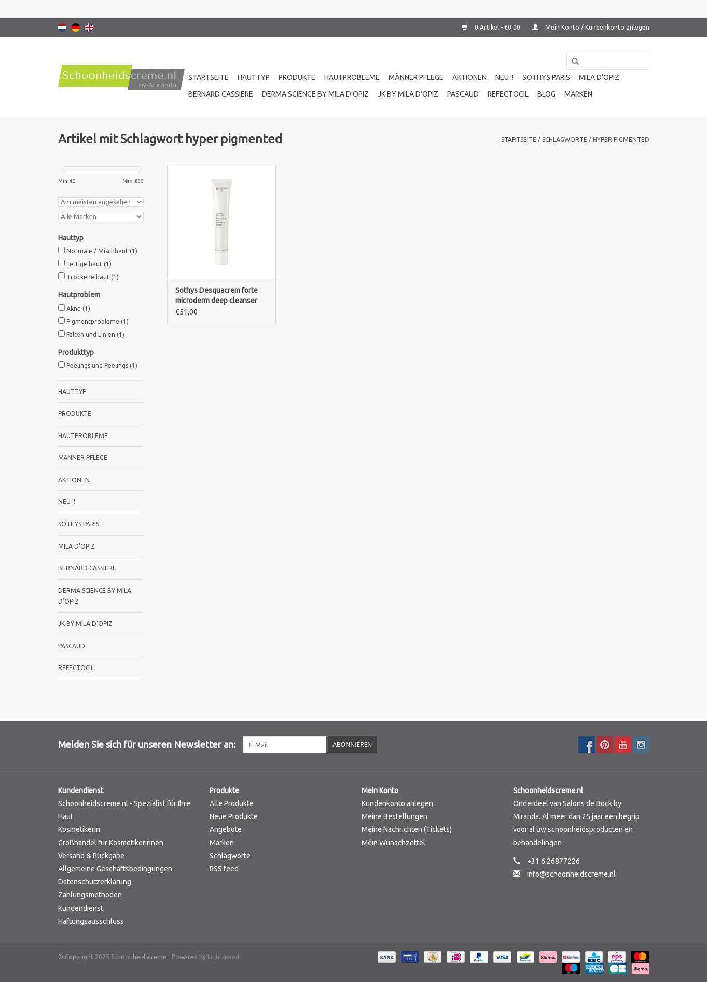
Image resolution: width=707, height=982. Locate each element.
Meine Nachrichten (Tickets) (407, 829)
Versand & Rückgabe (91, 856)
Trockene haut (92, 277)
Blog (546, 94)
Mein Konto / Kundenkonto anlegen (590, 27)
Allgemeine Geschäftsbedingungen (115, 869)
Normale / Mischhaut (101, 251)
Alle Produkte (232, 803)
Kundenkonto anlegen (397, 803)
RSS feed (224, 869)
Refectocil (508, 94)
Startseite (208, 77)
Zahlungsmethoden (90, 895)
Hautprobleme (352, 77)
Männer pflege (416, 77)
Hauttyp (254, 77)
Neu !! (504, 77)
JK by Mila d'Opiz (408, 94)
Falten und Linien (95, 334)
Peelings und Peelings (101, 365)
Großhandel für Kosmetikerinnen (110, 843)
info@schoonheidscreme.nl (571, 874)
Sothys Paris (546, 77)
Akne (78, 308)
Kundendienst (80, 908)
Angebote (226, 829)
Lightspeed (223, 956)
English (89, 27)
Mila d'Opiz (599, 77)
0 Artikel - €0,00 (492, 27)
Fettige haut (89, 264)
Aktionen (469, 77)
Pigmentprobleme (97, 321)
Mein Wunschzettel (393, 843)
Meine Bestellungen (394, 816)
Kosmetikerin (79, 829)
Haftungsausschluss (91, 921)
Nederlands (62, 27)
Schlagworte (564, 139)
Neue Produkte (234, 816)
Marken (578, 94)
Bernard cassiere (220, 94)
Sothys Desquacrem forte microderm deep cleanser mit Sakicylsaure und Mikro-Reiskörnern (219, 296)
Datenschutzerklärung (94, 882)
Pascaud (463, 94)
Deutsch (76, 27)
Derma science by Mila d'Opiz (315, 94)
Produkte (297, 77)
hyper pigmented (621, 139)
